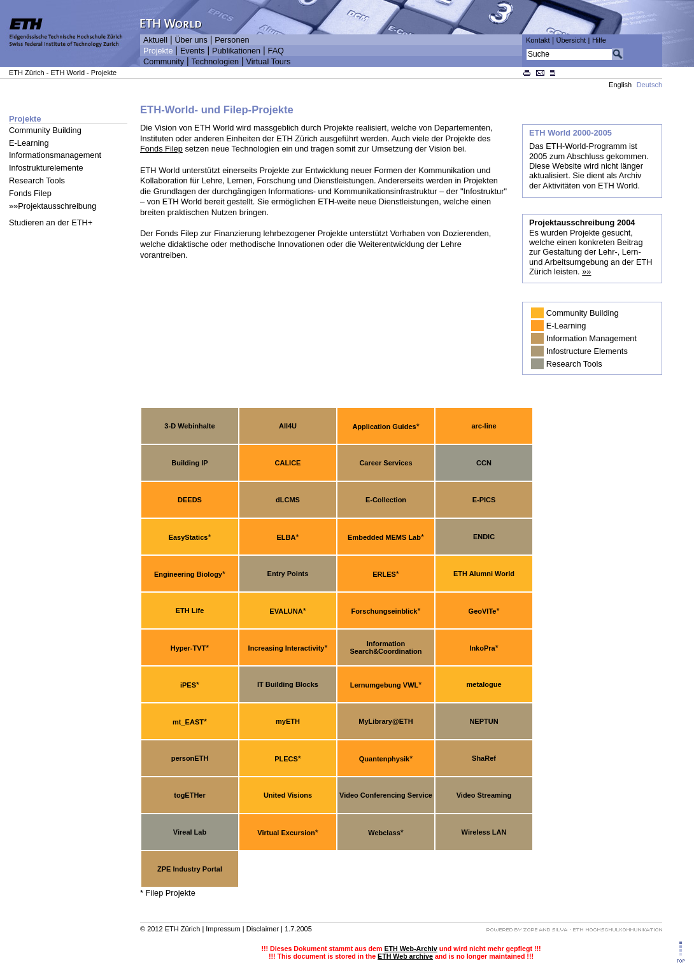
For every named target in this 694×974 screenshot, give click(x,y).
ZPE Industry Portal (189, 869)
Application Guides (384, 426)
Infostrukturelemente (46, 168)
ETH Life (190, 610)
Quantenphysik (384, 759)
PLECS (286, 759)
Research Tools (37, 180)
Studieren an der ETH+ (50, 222)
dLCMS (288, 500)
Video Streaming (484, 795)
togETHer (190, 795)
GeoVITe (483, 611)
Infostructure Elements (587, 351)
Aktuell (155, 40)
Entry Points (288, 573)
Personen (232, 40)
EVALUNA (285, 611)
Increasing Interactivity (286, 648)
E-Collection (385, 500)
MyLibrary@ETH (385, 721)
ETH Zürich (27, 72)
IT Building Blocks (287, 684)
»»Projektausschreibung (52, 206)
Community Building (45, 130)
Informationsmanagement (55, 155)
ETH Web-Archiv (410, 948)
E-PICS (484, 500)
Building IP (189, 463)
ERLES (384, 574)
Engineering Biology (188, 574)
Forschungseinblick (384, 611)
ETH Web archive (405, 956)
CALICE (288, 463)
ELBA (286, 537)
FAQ (276, 50)
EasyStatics (188, 537)
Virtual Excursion (286, 832)
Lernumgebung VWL (384, 685)
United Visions (288, 795)
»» (586, 271)
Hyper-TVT (188, 648)
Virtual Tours (268, 61)
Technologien (215, 61)
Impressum (223, 929)
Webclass (384, 832)
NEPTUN (483, 721)
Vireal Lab (189, 832)
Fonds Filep (30, 193)
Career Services (385, 463)
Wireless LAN (484, 832)
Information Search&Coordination (385, 647)
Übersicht (571, 40)
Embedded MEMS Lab (384, 537)
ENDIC (484, 536)
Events (192, 50)
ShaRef (484, 758)
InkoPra (482, 648)
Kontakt (537, 40)
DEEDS (190, 500)
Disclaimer (262, 929)
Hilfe (599, 40)
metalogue (483, 684)
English (620, 84)
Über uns (190, 40)
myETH (288, 721)
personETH (190, 758)
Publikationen (236, 50)
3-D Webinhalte (189, 426)
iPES (188, 685)
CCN (484, 463)
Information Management (591, 338)
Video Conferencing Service (385, 795)
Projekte (158, 50)
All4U (288, 426)
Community (163, 61)
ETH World (67, 72)
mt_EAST (188, 722)
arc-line (483, 426)
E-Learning (29, 143)
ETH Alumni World (483, 573)
